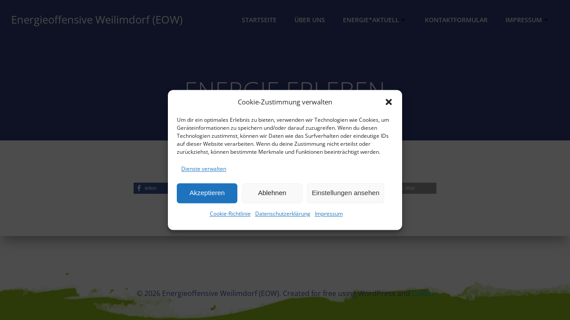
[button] (388, 101)
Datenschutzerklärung (282, 213)
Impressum (329, 213)
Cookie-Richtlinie (230, 213)
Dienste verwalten (203, 168)
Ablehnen (272, 193)
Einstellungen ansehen (345, 193)
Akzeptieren (206, 193)
